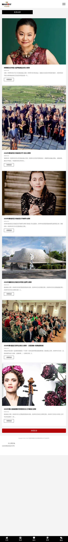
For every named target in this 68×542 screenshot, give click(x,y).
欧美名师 (17, 12)
